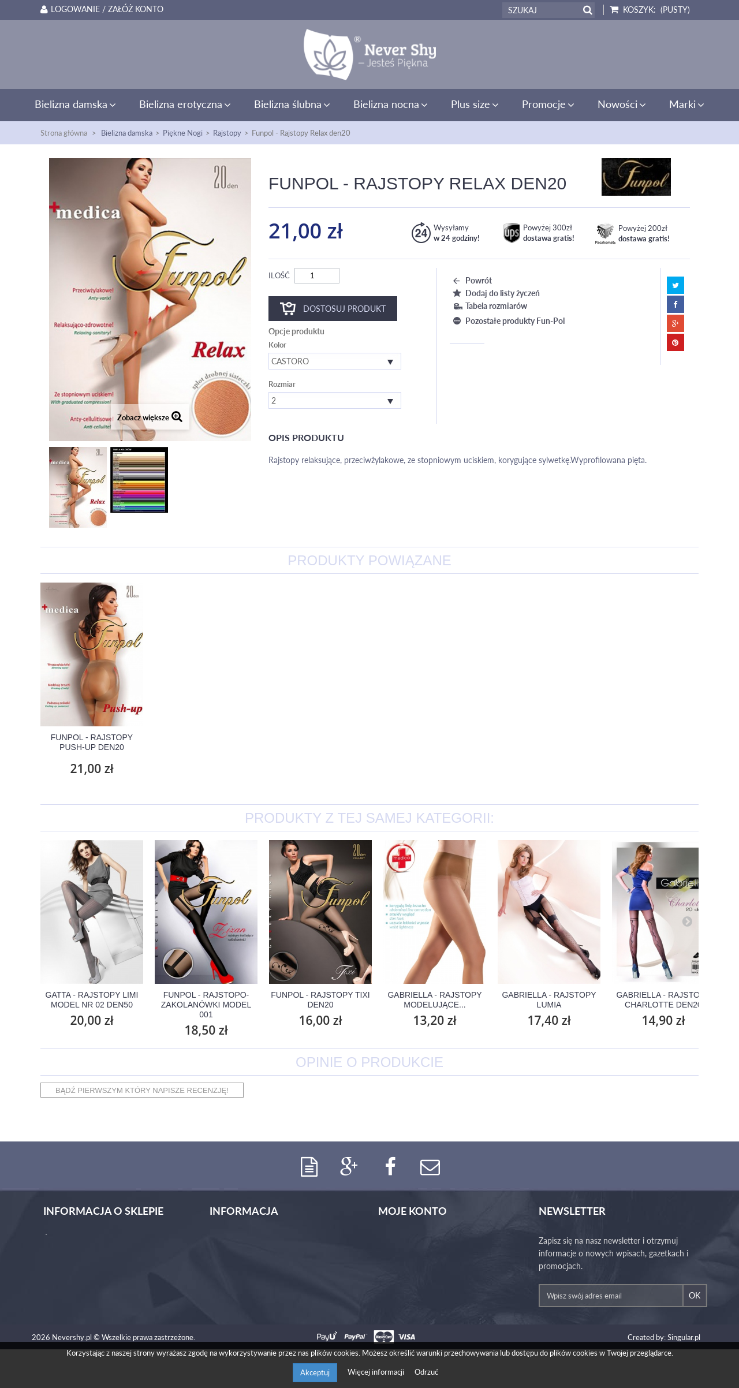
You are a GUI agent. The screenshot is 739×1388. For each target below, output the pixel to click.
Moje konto (412, 1211)
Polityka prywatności (246, 1292)
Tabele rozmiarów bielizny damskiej (271, 1254)
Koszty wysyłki (235, 1266)
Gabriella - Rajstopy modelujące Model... (91, 742)
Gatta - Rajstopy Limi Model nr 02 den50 (92, 999)
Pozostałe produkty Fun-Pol (507, 321)
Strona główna (63, 132)
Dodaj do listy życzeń (495, 293)
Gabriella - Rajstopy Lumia (549, 999)
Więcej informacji (377, 1371)
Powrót (471, 280)
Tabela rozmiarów (488, 306)
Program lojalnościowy (249, 1279)
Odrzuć (426, 1371)
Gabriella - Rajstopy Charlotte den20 (663, 999)
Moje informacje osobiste (423, 1279)
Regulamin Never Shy (248, 1304)
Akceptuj (315, 1372)
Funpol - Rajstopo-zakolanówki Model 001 (206, 1004)
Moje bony (397, 1292)
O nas (220, 1241)
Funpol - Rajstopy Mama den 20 (320, 742)
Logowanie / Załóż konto (99, 9)
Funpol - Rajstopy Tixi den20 (320, 999)
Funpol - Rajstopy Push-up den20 (435, 742)
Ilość (279, 275)
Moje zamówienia (409, 1241)
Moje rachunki (403, 1254)
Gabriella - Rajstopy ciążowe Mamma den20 (205, 742)
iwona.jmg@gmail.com (94, 1331)
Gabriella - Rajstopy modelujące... (434, 999)
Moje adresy (399, 1266)
